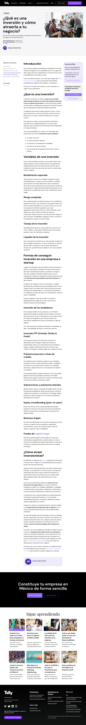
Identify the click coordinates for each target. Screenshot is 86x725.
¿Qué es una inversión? (9, 68)
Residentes (23, 3)
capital (44, 460)
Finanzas (6, 13)
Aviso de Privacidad (52, 718)
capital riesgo (41, 433)
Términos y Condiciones (75, 716)
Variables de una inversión (10, 70)
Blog (52, 3)
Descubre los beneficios (73, 80)
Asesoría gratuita (51, 595)
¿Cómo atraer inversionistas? (11, 76)
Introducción (6, 66)
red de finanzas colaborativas (35, 541)
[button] (31, 3)
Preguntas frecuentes (42, 3)
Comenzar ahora (74, 3)
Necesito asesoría (73, 98)
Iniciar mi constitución (73, 94)
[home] (6, 3)
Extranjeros (14, 3)
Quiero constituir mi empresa (13, 717)
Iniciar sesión (61, 3)
